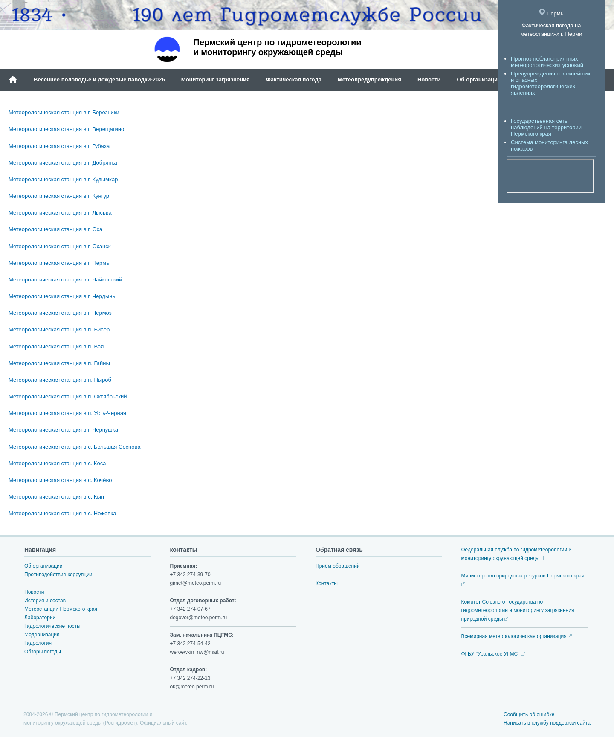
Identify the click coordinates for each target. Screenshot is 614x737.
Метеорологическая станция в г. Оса (55, 229)
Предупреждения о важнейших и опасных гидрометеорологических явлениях (551, 83)
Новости (429, 79)
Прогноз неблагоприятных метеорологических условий (547, 61)
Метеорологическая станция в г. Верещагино (66, 129)
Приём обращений (338, 566)
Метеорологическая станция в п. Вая (56, 346)
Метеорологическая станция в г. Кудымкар (63, 179)
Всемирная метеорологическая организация (516, 636)
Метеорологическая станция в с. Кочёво (60, 480)
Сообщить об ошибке (529, 714)
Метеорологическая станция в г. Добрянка (63, 163)
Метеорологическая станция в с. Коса (57, 463)
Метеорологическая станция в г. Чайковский (65, 279)
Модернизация (41, 635)
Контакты (327, 583)
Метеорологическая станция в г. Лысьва (60, 212)
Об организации (479, 79)
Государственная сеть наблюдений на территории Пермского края (546, 127)
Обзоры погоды (42, 652)
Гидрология (38, 643)
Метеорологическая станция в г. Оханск (59, 246)
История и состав (45, 601)
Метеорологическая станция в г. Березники (64, 112)
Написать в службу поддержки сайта (547, 723)
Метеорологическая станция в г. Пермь (59, 263)
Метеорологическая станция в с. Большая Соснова (75, 447)
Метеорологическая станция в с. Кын (56, 496)
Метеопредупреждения (369, 79)
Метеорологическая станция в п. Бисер (59, 329)
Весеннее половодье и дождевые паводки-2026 (99, 79)
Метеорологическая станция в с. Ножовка (62, 513)
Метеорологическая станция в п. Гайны (59, 363)
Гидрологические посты (52, 626)
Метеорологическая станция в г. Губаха (59, 146)
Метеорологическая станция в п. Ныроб (60, 380)
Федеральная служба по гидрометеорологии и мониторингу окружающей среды (516, 554)
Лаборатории (39, 618)
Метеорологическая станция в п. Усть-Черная (67, 413)
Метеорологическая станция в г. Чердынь (62, 296)
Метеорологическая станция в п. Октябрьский (68, 396)
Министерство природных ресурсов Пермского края (523, 579)
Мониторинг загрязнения (215, 79)
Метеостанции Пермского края (60, 609)
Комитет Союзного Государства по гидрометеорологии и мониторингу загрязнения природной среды (517, 610)
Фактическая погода (293, 79)
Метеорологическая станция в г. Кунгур (59, 196)
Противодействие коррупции (58, 574)
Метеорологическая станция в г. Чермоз (60, 313)
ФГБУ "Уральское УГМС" (493, 654)
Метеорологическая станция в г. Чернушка (63, 430)
